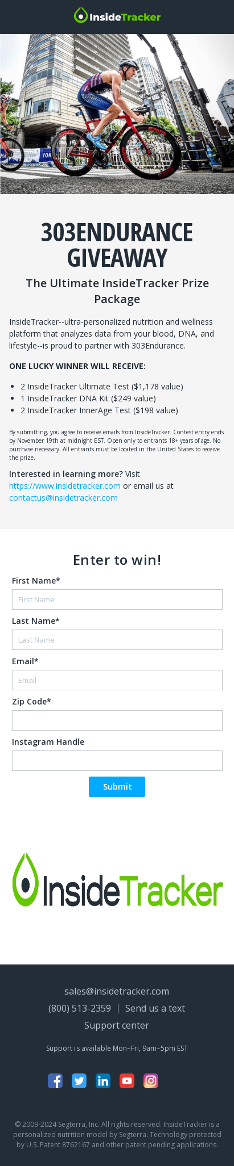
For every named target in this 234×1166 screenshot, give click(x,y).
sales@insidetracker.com (116, 991)
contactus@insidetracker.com (63, 497)
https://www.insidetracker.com (65, 485)
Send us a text (155, 1008)
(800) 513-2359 (79, 1008)
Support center (116, 1025)
